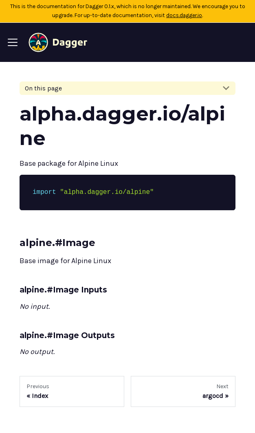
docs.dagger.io (184, 15)
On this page (43, 88)
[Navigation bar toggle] (13, 42)
